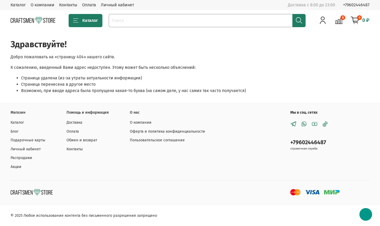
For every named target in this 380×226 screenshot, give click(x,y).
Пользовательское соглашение (157, 140)
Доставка (74, 122)
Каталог (18, 4)
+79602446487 (356, 4)
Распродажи (21, 158)
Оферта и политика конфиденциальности (167, 131)
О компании (42, 4)
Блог (14, 131)
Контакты (68, 4)
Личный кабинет (117, 4)
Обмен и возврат (81, 140)
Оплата (89, 4)
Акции (16, 167)
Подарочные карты (28, 140)
